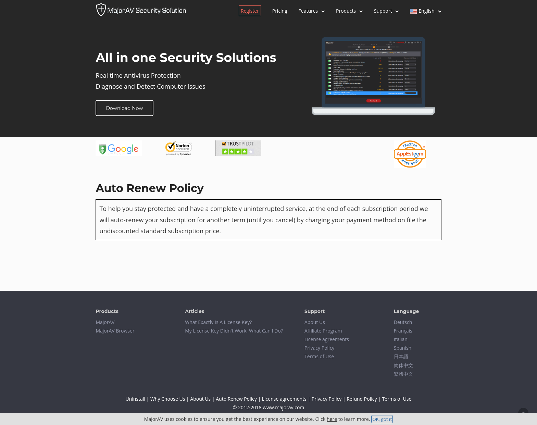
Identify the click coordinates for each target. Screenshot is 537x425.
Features (312, 11)
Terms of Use (319, 356)
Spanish (402, 348)
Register (250, 11)
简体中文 (403, 365)
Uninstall (135, 399)
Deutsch (403, 322)
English (425, 11)
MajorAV (105, 322)
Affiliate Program (323, 330)
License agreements (326, 339)
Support (386, 11)
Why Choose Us (167, 399)
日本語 (401, 356)
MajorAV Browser (115, 330)
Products (349, 11)
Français (403, 330)
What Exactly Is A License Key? (218, 322)
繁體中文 (403, 374)
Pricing (279, 11)
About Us (314, 322)
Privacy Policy (319, 348)
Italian (401, 339)
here (332, 419)
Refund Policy (362, 399)
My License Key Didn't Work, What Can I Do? (234, 330)
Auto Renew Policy (236, 399)
